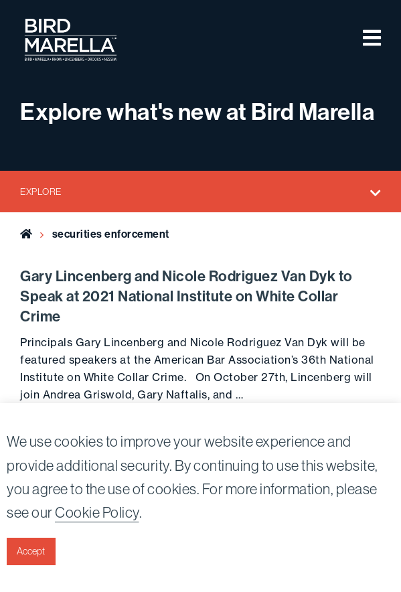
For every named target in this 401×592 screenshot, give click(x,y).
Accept (31, 551)
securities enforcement (110, 234)
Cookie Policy (97, 512)
